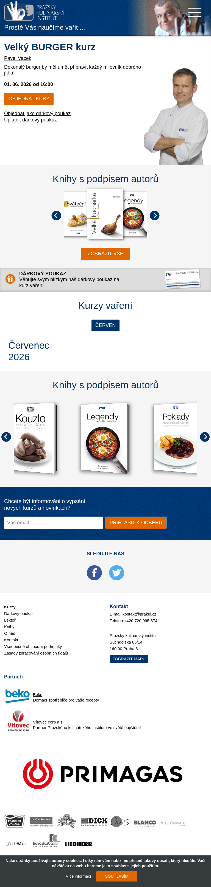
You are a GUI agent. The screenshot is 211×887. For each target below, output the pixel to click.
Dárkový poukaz (19, 613)
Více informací (78, 876)
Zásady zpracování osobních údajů (36, 653)
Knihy (9, 626)
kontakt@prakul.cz (140, 614)
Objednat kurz (29, 98)
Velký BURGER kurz (50, 46)
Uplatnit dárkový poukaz (30, 120)
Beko (37, 694)
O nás (9, 633)
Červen (105, 325)
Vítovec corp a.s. (48, 722)
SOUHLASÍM (116, 876)
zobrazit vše (105, 253)
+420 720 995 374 (140, 620)
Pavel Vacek (17, 58)
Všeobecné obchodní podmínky (33, 646)
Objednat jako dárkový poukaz (37, 113)
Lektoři (10, 620)
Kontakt (11, 639)
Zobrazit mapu (129, 658)
